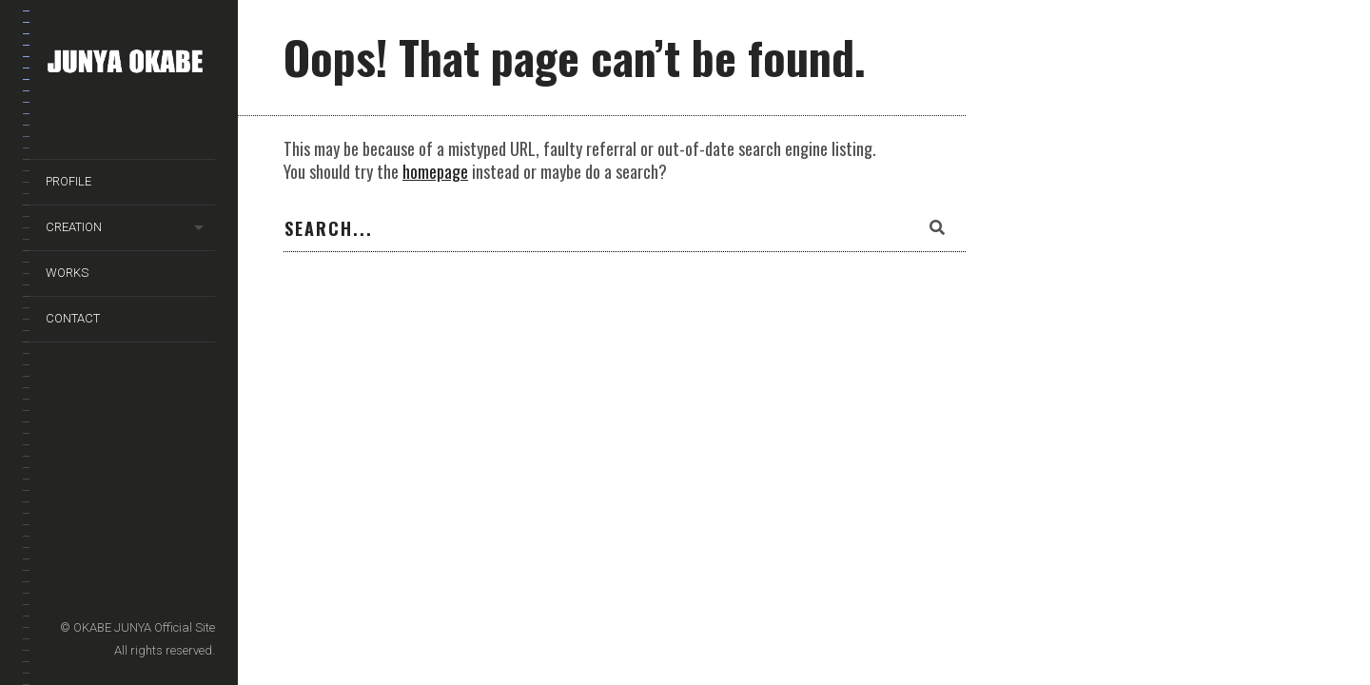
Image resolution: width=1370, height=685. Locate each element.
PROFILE (68, 181)
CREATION (74, 227)
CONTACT (73, 318)
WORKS (67, 272)
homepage (435, 171)
